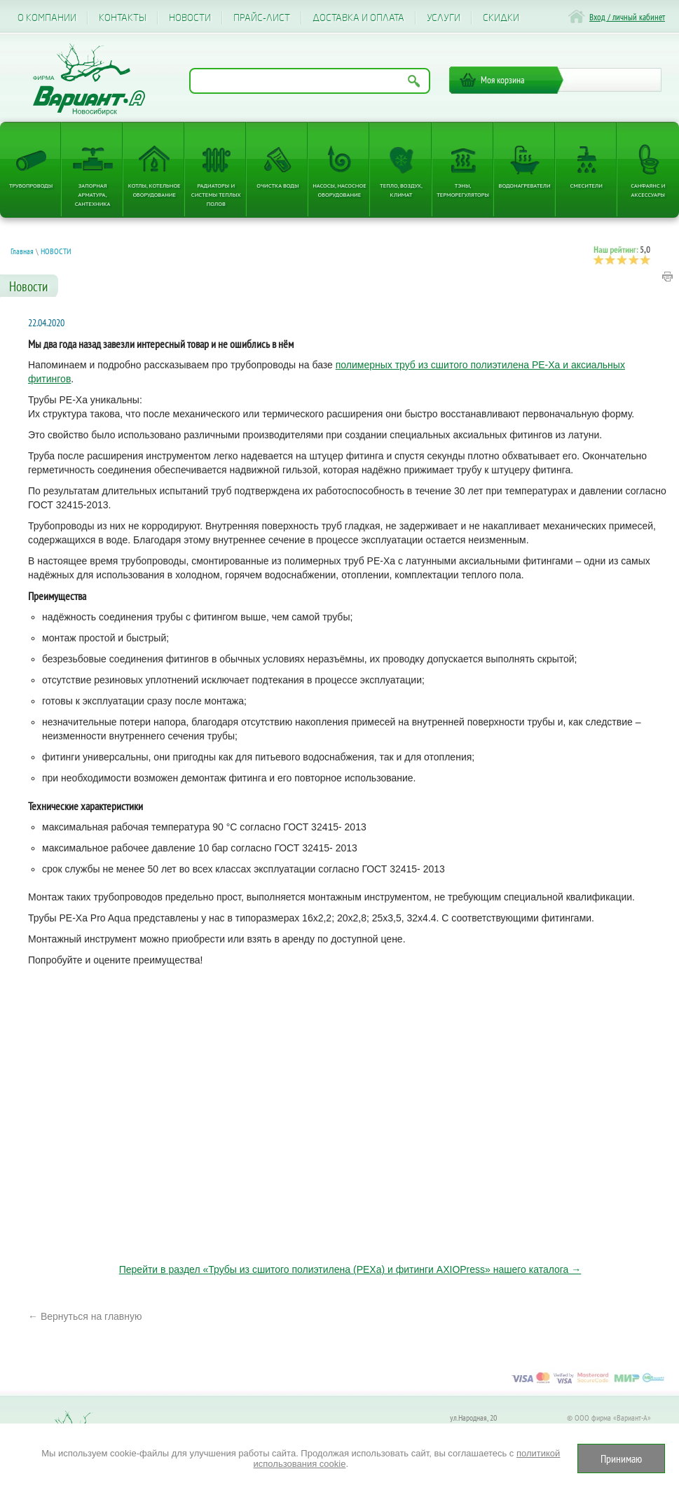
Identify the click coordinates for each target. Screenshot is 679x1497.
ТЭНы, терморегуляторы (463, 189)
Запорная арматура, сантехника (93, 194)
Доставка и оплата (358, 18)
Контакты (122, 18)
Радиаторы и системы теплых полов (216, 194)
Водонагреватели (525, 185)
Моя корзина (503, 80)
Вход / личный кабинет (627, 17)
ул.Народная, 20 (473, 1417)
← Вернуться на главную (85, 1316)
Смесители (586, 185)
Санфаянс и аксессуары (648, 189)
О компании (47, 18)
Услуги (443, 18)
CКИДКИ (501, 18)
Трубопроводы (31, 185)
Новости (190, 18)
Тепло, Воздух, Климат (401, 189)
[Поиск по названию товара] (309, 81)
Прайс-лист (261, 18)
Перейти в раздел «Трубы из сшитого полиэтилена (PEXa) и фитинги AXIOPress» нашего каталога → (350, 1269)
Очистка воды (277, 185)
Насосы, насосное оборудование (339, 189)
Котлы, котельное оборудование (154, 189)
